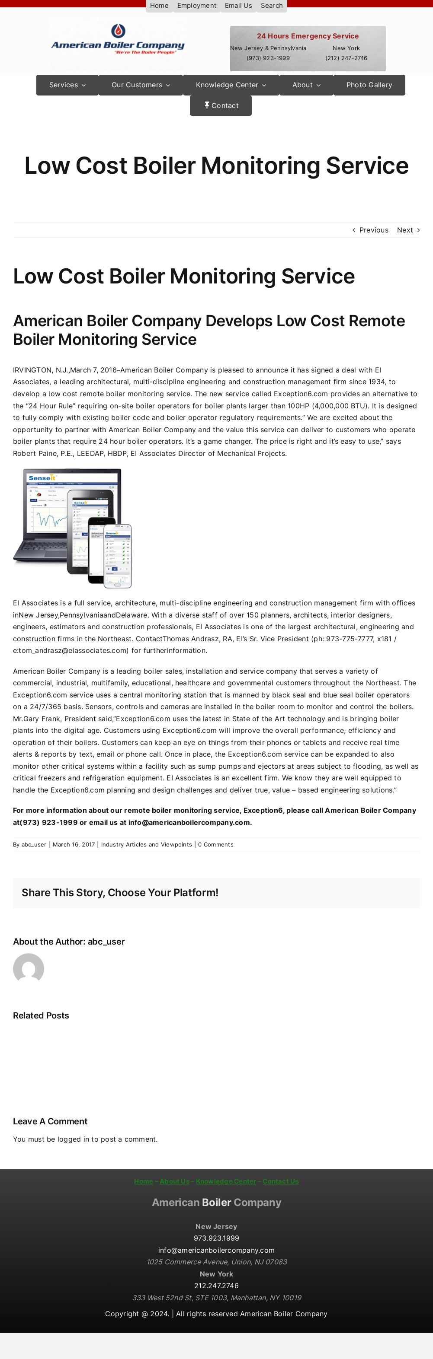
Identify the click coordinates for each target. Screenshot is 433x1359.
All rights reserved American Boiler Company (251, 1313)
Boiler (217, 1202)
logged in (73, 1139)
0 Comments (215, 844)
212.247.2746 (216, 1285)
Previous (373, 230)
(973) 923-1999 (268, 57)
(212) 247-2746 (346, 57)
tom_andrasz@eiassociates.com (72, 650)
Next (405, 230)
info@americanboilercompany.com (216, 1250)
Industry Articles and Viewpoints (146, 844)
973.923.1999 (217, 1238)
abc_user (34, 844)
